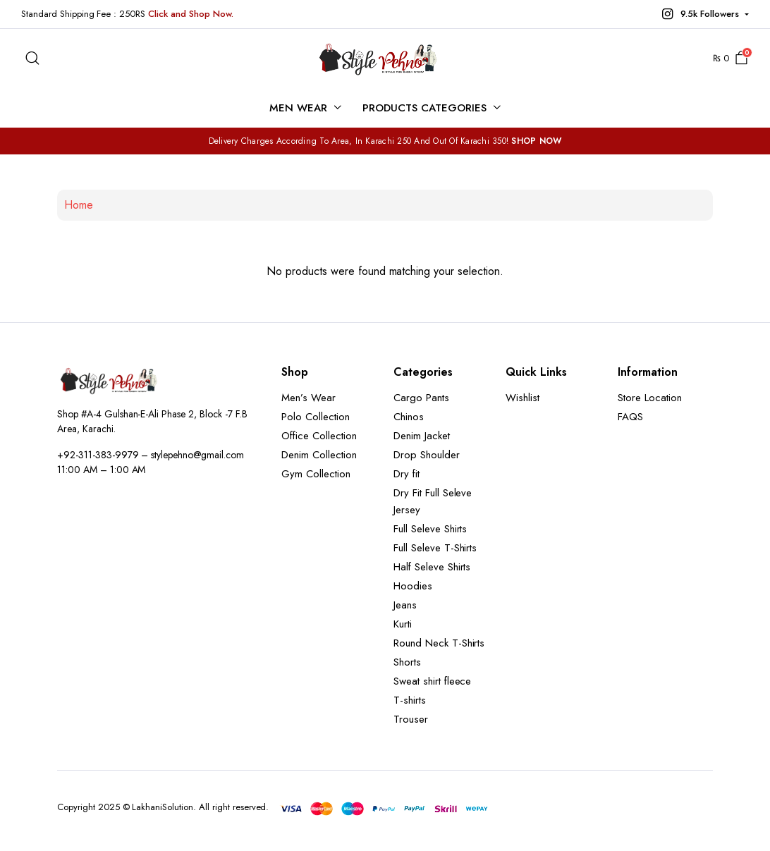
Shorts (407, 662)
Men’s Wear (308, 397)
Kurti (402, 624)
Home (78, 205)
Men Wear (298, 108)
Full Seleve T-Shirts (435, 548)
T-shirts (409, 700)
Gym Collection (315, 474)
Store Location (650, 397)
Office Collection (319, 435)
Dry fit (406, 474)
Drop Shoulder (426, 455)
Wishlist (522, 397)
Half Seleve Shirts (431, 567)
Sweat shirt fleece (432, 681)
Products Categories (424, 108)
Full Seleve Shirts (430, 529)
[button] (704, 14)
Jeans (405, 605)
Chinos (408, 416)
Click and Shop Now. (190, 13)
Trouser (410, 719)
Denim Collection (319, 455)
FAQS (630, 416)
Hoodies (412, 586)
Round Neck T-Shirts (438, 643)
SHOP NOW (536, 141)
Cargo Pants (421, 397)
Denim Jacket (421, 435)
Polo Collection (315, 416)
